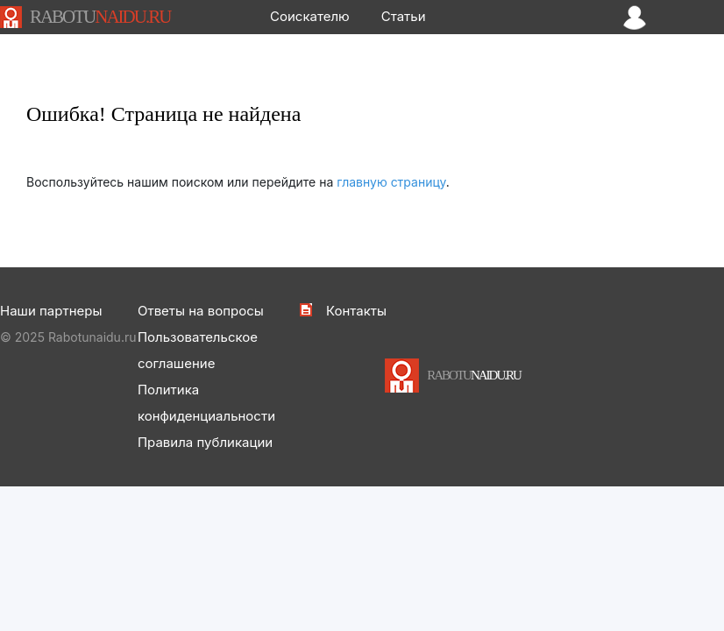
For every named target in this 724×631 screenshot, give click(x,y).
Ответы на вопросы (201, 310)
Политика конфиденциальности (206, 402)
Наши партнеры (51, 310)
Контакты (356, 310)
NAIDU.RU (100, 16)
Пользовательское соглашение (198, 350)
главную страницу (391, 181)
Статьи (403, 16)
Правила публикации (205, 442)
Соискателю (310, 16)
